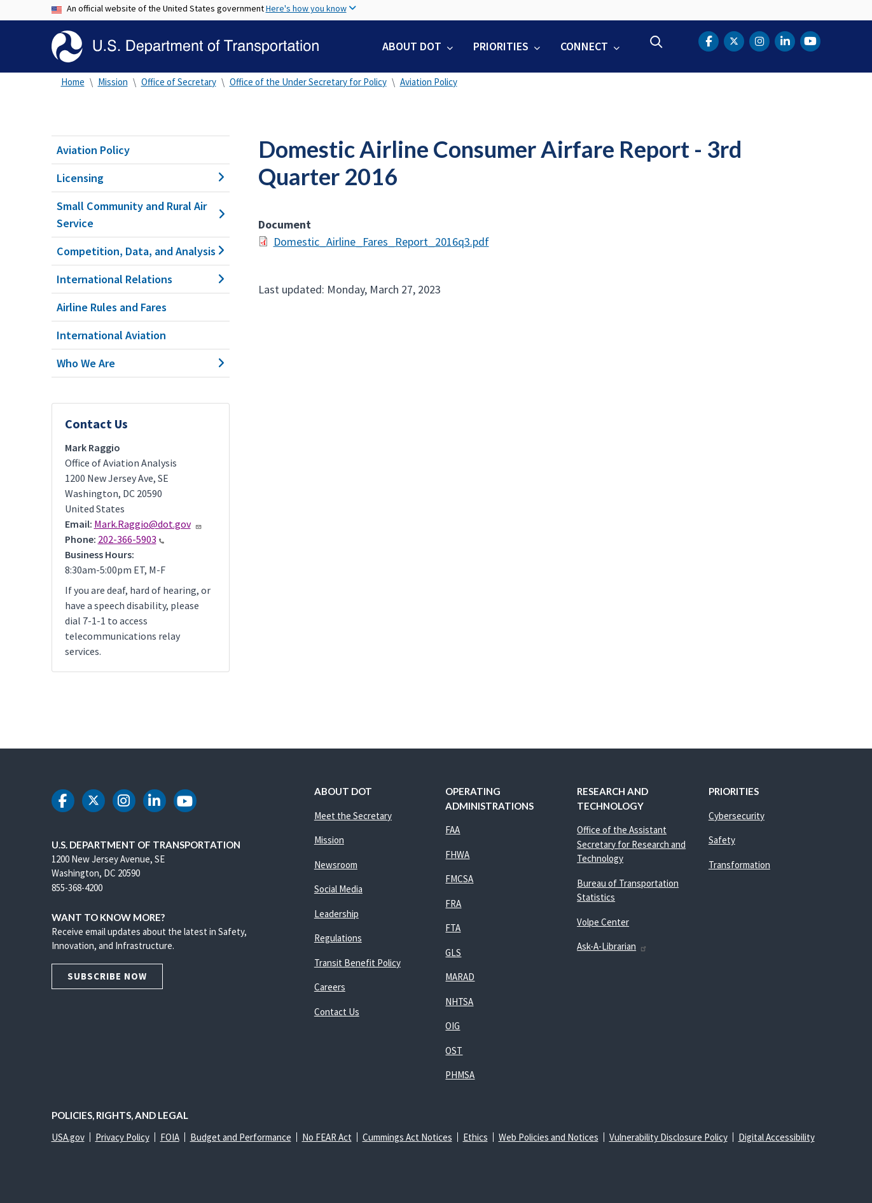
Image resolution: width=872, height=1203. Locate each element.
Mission (113, 82)
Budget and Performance (240, 1137)
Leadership (336, 914)
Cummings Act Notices (407, 1137)
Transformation (739, 865)
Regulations (338, 938)
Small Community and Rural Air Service (141, 214)
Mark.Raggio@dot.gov (148, 523)
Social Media (338, 889)
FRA (453, 903)
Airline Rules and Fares (112, 307)
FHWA (457, 854)
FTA (452, 928)
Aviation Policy (428, 82)
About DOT (411, 46)
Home (73, 82)
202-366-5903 (131, 539)
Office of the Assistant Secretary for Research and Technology (631, 844)
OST (453, 1051)
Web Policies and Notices (549, 1137)
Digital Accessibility (776, 1137)
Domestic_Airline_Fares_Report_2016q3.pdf (381, 241)
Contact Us (336, 1012)
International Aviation (111, 335)
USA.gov (68, 1137)
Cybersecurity (737, 816)
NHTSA (459, 1001)
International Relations (141, 279)
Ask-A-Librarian (612, 946)
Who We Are (141, 363)
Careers (329, 987)
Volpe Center (603, 922)
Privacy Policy (122, 1137)
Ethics (475, 1137)
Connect (584, 46)
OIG (452, 1026)
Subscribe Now (107, 976)
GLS (453, 952)
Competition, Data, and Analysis (141, 251)
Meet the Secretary (353, 816)
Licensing (141, 178)
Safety (722, 840)
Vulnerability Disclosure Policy (668, 1137)
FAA (452, 830)
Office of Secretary (178, 82)
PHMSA (459, 1075)
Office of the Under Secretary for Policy (308, 82)
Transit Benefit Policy (357, 963)
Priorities (501, 46)
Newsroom (335, 865)
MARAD (459, 977)
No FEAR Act (327, 1137)
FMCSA (459, 879)
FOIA (169, 1137)
